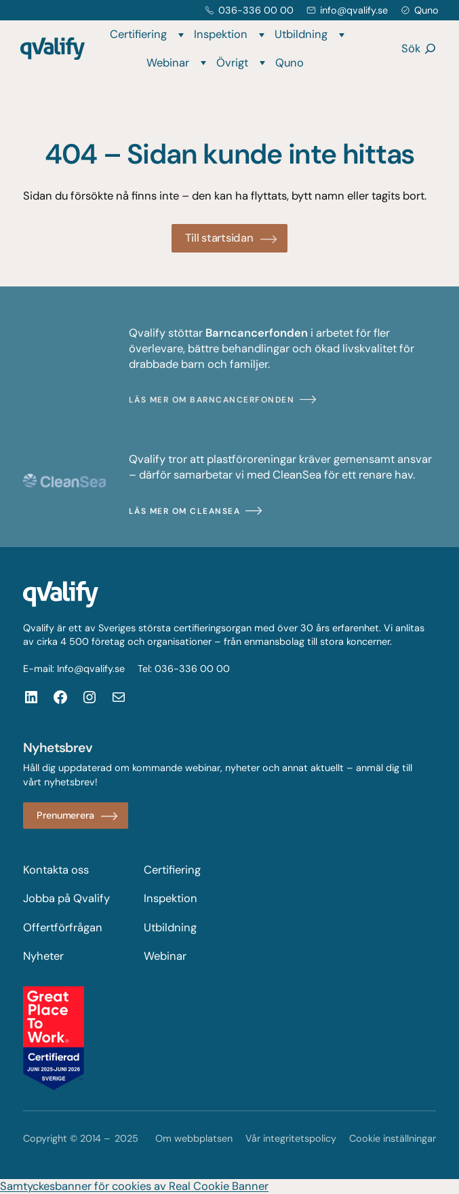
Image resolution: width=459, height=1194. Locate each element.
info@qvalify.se (354, 10)
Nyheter (43, 956)
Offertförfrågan (62, 927)
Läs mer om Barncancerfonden (212, 399)
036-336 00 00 (256, 10)
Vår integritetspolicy (290, 1138)
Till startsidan (219, 238)
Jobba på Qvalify (66, 898)
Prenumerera (65, 815)
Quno (426, 10)
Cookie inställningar (392, 1138)
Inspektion (220, 34)
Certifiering (138, 34)
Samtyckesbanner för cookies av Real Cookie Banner (134, 1186)
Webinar (167, 63)
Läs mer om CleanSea (185, 511)
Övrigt (232, 63)
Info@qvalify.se (91, 669)
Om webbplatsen (194, 1138)
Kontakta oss (56, 870)
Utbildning (301, 34)
